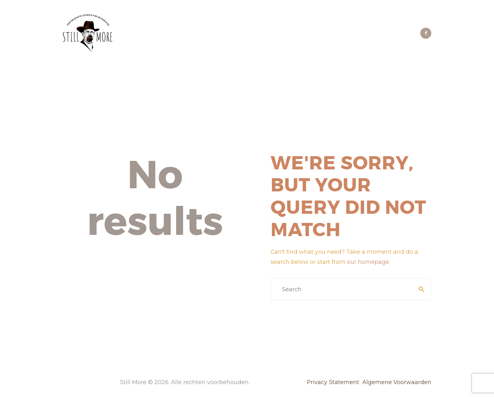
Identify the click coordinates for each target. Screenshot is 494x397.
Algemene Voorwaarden (396, 382)
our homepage (368, 261)
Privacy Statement (333, 382)
